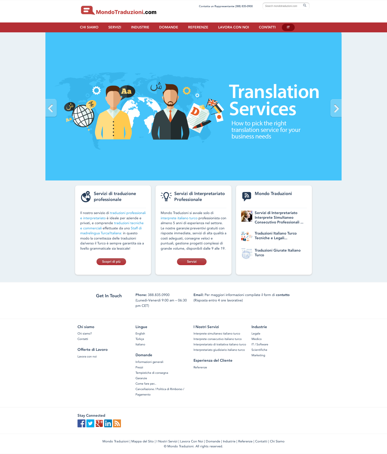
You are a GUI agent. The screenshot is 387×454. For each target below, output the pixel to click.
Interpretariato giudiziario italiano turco (219, 350)
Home (134, 10)
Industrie (140, 27)
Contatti (267, 27)
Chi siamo (89, 27)
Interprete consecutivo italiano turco (218, 339)
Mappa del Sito (142, 441)
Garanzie (141, 378)
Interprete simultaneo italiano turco (217, 333)
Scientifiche (259, 350)
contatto (283, 295)
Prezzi (139, 367)
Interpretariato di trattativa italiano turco (220, 344)
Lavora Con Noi (191, 441)
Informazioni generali (149, 362)
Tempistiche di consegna (151, 373)
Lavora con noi (233, 27)
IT (288, 27)
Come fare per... (145, 383)
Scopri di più (111, 261)
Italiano (140, 344)
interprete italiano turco (179, 218)
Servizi (114, 27)
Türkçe (139, 339)
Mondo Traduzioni (115, 441)
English (140, 333)
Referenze (198, 27)
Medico (257, 339)
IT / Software (260, 344)
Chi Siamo (277, 441)
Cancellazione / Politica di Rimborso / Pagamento (159, 391)
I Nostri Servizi (166, 441)
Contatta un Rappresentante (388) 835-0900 (226, 6)
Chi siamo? (84, 333)
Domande (168, 27)
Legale (256, 333)
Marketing (258, 355)
